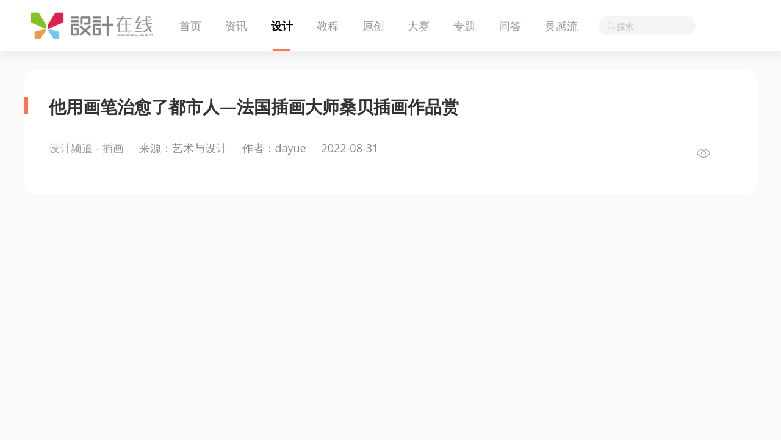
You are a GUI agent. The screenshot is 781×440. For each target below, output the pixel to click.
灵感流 (561, 25)
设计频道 (71, 148)
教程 (328, 25)
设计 (282, 25)
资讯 (236, 25)
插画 (113, 148)
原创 (373, 25)
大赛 (419, 25)
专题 (464, 25)
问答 (510, 25)
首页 (190, 25)
